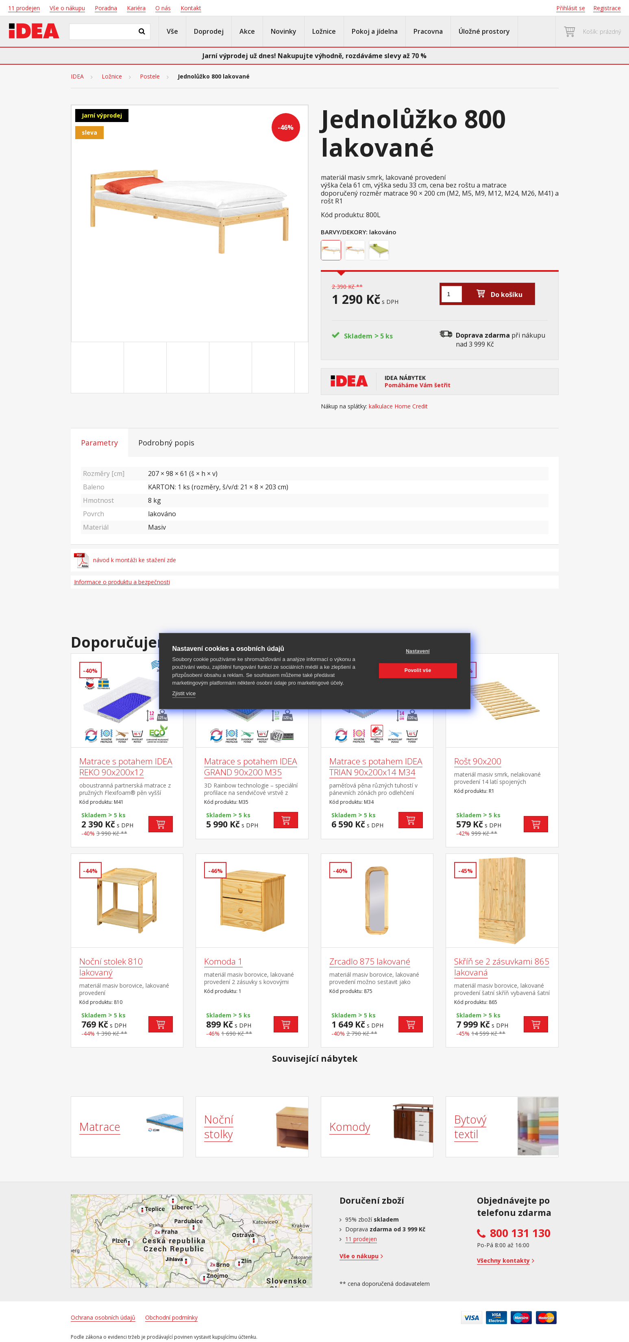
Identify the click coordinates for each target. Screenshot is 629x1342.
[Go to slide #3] (189, 368)
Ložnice (324, 31)
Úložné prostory (484, 31)
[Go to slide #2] (146, 368)
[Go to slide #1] (104, 368)
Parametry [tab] (99, 442)
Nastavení (418, 651)
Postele (150, 76)
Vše (172, 31)
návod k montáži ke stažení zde (125, 560)
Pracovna (428, 31)
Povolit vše (418, 670)
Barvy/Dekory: (344, 232)
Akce (247, 31)
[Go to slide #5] (274, 368)
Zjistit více (184, 693)
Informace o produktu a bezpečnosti (122, 582)
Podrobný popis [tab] (166, 442)
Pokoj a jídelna (375, 31)
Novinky (283, 31)
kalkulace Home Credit (398, 406)
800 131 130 (520, 1233)
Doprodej (209, 31)
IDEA (77, 76)
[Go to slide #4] (232, 368)
